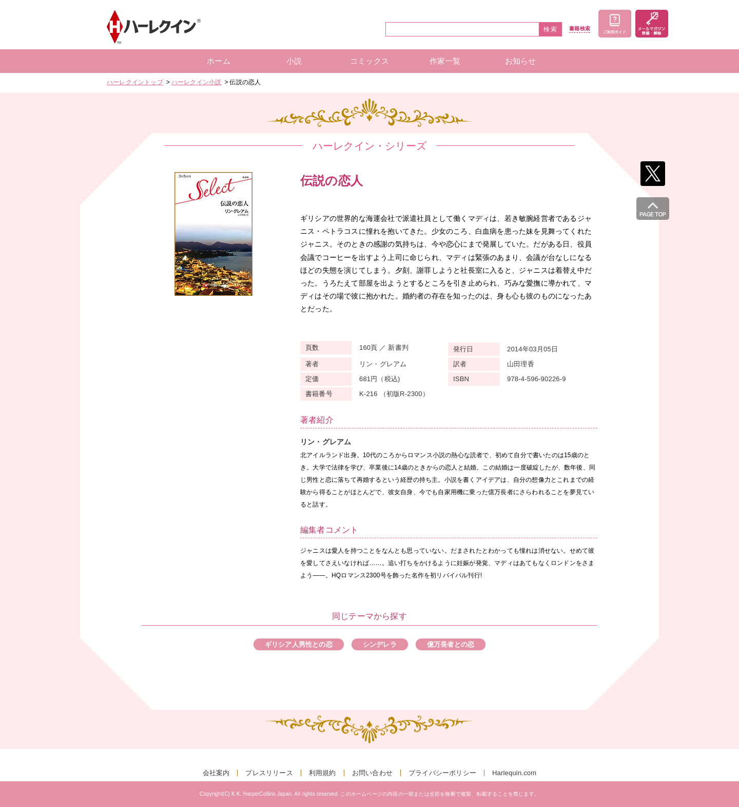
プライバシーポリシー (442, 773)
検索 (550, 29)
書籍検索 (579, 28)
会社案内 (216, 773)
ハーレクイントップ (135, 82)
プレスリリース (269, 773)
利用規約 (322, 773)
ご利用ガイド (614, 23)
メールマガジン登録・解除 (651, 23)
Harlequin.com (514, 773)
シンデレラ (380, 644)
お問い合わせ (372, 773)
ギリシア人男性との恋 (299, 644)
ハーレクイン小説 (196, 82)
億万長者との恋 (450, 644)
